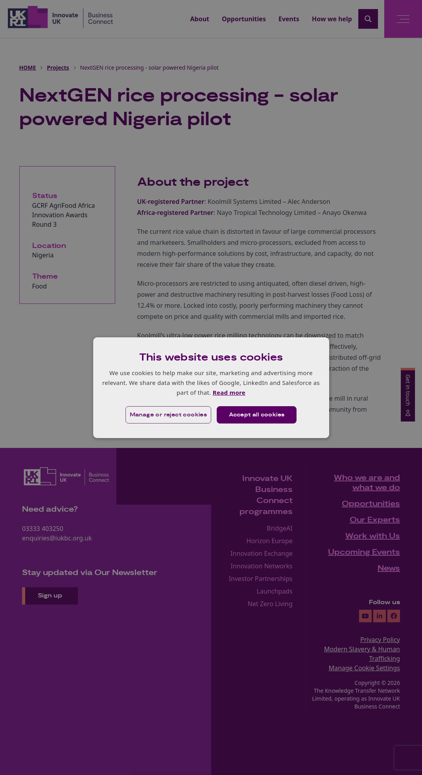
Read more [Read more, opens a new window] (229, 392)
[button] (168, 414)
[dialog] (211, 387)
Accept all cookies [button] (256, 414)
